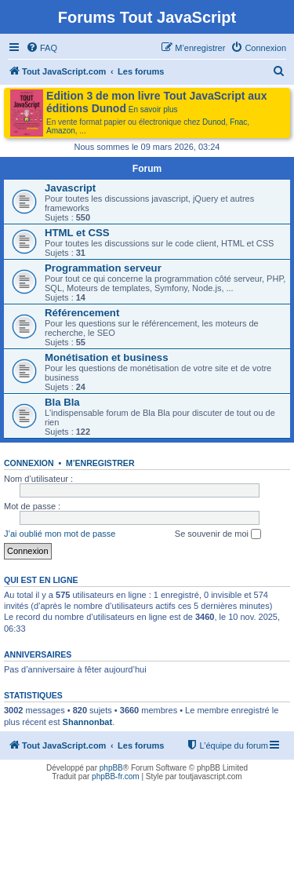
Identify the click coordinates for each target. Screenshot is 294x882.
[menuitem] (41, 47)
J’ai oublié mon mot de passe (59, 533)
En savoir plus (153, 109)
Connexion (29, 463)
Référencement (82, 313)
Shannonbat (88, 722)
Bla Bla (62, 402)
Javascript (70, 188)
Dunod (213, 122)
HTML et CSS (77, 233)
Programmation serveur (103, 268)
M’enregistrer (100, 463)
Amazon (60, 130)
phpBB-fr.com (116, 776)
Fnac (238, 122)
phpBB (111, 768)
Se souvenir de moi (218, 534)
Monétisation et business (107, 357)
